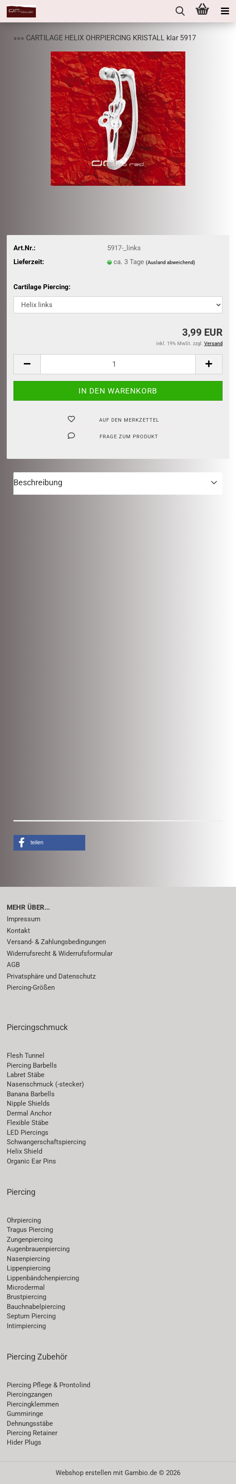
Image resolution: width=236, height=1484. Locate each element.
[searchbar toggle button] (180, 11)
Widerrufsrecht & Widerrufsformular (60, 953)
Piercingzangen (29, 1394)
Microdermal (26, 1287)
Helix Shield (24, 1151)
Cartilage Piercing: (41, 287)
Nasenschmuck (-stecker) (45, 1084)
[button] (26, 364)
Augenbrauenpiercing (38, 1249)
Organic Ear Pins (31, 1161)
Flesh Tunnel (25, 1056)
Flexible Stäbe (27, 1123)
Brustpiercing (26, 1297)
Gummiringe (25, 1414)
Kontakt (18, 931)
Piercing (21, 1192)
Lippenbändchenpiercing (43, 1278)
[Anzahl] (118, 364)
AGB (13, 965)
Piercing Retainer (32, 1433)
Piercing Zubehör (37, 1356)
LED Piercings (27, 1133)
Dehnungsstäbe (30, 1424)
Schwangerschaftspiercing (46, 1142)
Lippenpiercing (28, 1268)
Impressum (23, 919)
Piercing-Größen (31, 988)
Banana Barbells (31, 1094)
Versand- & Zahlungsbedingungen (56, 942)
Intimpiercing (26, 1326)
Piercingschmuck (37, 1027)
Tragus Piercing (30, 1230)
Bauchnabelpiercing (36, 1307)
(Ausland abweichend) (170, 262)
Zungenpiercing (29, 1240)
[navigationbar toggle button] (225, 11)
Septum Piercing (31, 1316)
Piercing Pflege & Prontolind (48, 1385)
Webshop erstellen (83, 1473)
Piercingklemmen (33, 1404)
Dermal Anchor (29, 1113)
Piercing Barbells (32, 1065)
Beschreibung (37, 482)
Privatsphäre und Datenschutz (51, 976)
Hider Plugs (24, 1442)
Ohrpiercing (24, 1220)
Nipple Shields (28, 1103)
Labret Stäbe (25, 1075)
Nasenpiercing (28, 1259)
